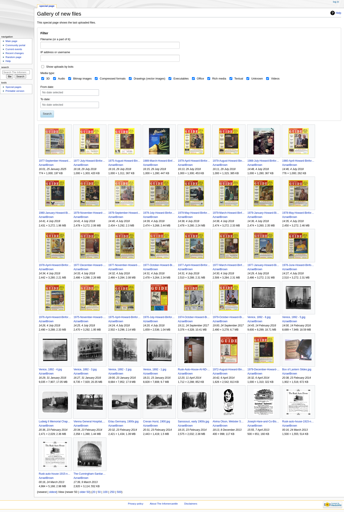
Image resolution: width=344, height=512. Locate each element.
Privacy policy (135, 503)
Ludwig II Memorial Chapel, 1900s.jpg (55, 421)
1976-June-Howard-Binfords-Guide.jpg (298, 265)
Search (5, 67)
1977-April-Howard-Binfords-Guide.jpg (194, 265)
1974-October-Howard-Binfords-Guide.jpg (194, 317)
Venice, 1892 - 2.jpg (119, 369)
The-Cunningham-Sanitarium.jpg (89, 473)
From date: (47, 87)
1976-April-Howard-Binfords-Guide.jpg (55, 317)
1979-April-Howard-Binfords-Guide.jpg (194, 160)
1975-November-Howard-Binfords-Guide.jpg (89, 317)
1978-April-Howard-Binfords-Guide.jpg (55, 265)
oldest (52, 492)
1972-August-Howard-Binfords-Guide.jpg (229, 369)
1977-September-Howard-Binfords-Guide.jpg (55, 160)
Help (338, 12)
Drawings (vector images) (149, 78)
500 (119, 492)
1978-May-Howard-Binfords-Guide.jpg (298, 212)
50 (99, 492)
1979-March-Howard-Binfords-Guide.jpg (229, 212)
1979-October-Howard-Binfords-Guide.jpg (229, 317)
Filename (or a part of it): (55, 39)
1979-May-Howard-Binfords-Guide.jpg (194, 212)
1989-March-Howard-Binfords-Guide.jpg (159, 160)
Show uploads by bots (59, 66)
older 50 (85, 492)
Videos (275, 78)
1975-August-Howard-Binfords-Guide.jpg (124, 160)
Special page (46, 6)
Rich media (219, 78)
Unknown (257, 78)
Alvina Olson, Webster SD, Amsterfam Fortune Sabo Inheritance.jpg (229, 421)
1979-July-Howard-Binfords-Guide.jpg (159, 212)
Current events (13, 49)
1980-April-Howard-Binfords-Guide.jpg (298, 160)
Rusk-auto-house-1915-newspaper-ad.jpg (55, 473)
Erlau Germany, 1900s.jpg (123, 421)
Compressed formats (113, 78)
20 (93, 492)
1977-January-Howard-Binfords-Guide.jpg (263, 265)
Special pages (13, 87)
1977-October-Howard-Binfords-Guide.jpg (159, 265)
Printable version (14, 91)
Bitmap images (82, 78)
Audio (61, 78)
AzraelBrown (46, 164)
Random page (13, 57)
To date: (45, 99)
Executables (181, 78)
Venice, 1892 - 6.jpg (259, 317)
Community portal (15, 45)
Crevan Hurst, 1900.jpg (156, 421)
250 (112, 492)
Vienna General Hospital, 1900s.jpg (89, 421)
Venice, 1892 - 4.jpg (50, 369)
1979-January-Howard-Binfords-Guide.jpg (263, 212)
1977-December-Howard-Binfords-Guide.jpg (89, 265)
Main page (11, 41)
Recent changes (14, 53)
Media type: (47, 73)
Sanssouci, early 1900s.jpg (193, 421)
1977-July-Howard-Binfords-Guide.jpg (89, 160)
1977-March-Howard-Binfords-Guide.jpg (229, 265)
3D (48, 78)
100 (105, 492)
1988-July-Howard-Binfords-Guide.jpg (263, 160)
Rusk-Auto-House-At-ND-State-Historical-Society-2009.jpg (194, 369)
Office (200, 78)
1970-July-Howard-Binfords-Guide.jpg (159, 317)
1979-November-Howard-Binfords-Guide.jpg (89, 212)
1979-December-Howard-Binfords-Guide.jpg (263, 369)
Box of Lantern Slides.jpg (296, 369)
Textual (238, 78)
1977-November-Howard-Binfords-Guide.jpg (124, 265)
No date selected (52, 92)
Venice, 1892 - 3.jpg (85, 369)
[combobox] (110, 58)
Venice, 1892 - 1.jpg (154, 369)
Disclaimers (190, 503)
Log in (336, 1)
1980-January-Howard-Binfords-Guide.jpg (55, 212)
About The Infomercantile (164, 503)
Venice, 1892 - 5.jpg (293, 317)
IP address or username (55, 52)
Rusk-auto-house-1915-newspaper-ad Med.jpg (298, 421)
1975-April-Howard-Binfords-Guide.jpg (124, 317)
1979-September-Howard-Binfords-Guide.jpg (124, 212)
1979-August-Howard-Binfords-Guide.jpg (229, 160)
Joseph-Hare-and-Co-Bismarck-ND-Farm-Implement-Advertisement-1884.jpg (263, 421)
